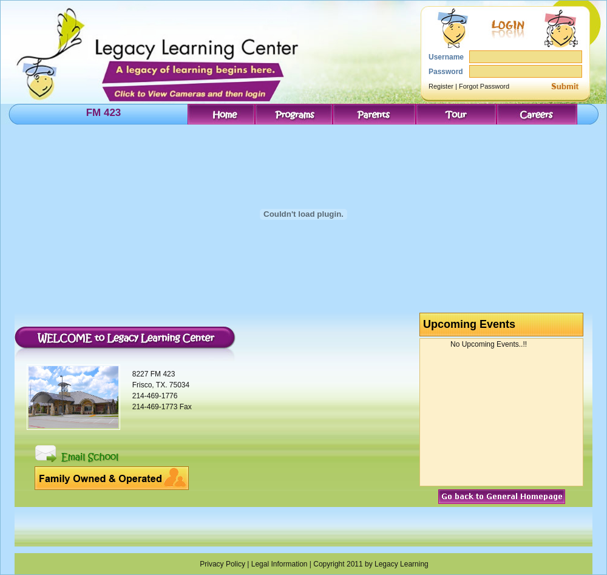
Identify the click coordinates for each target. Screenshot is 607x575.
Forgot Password (484, 86)
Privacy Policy (222, 564)
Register (441, 86)
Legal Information (279, 564)
